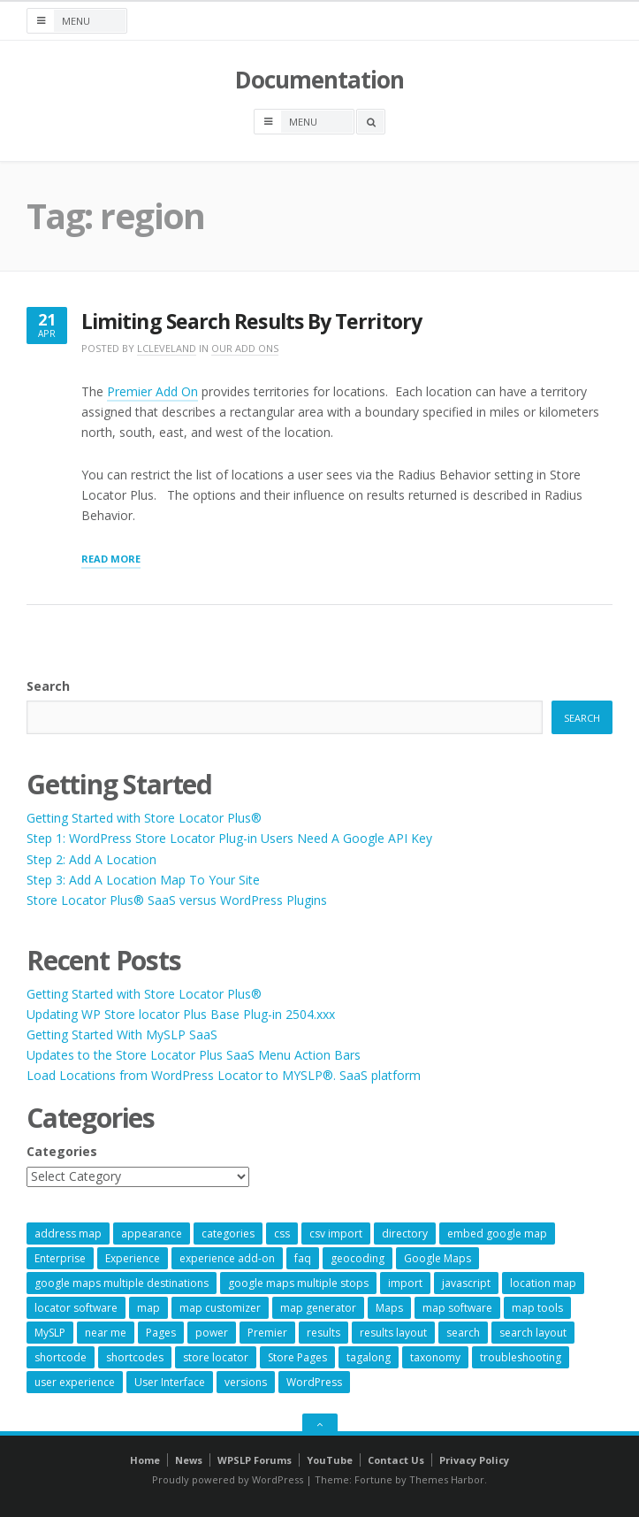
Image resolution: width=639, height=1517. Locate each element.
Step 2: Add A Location (91, 859)
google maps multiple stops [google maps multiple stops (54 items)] (298, 1283)
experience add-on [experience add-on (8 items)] (227, 1258)
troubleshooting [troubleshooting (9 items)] (520, 1357)
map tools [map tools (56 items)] (537, 1307)
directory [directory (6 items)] (405, 1233)
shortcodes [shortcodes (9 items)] (135, 1357)
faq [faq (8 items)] (302, 1258)
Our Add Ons (244, 348)
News (188, 1460)
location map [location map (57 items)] (543, 1283)
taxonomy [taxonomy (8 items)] (435, 1357)
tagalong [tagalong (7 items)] (368, 1357)
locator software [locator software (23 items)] (76, 1307)
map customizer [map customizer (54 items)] (220, 1307)
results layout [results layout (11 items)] (393, 1332)
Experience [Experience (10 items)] (132, 1258)
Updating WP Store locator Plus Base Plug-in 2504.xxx (181, 1014)
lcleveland (166, 348)
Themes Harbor (446, 1479)
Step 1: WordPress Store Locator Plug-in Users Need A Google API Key (229, 838)
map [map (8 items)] (148, 1307)
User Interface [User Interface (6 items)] (169, 1382)
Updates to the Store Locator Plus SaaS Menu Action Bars (194, 1054)
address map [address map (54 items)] (68, 1233)
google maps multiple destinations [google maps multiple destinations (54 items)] (121, 1283)
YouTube (330, 1460)
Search (48, 686)
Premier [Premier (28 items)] (267, 1332)
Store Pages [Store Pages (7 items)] (297, 1357)
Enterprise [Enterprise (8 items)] (60, 1258)
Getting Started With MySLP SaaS (122, 1034)
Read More (111, 560)
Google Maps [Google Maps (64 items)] (437, 1258)
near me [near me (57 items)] (105, 1332)
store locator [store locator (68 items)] (215, 1357)
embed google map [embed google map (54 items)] (497, 1233)
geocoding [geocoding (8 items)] (357, 1258)
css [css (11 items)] (282, 1233)
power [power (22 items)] (211, 1332)
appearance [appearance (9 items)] (151, 1233)
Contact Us (396, 1460)
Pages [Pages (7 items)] (161, 1332)
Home (145, 1460)
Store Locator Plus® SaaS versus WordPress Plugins (177, 900)
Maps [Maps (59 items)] (389, 1307)
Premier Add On (152, 391)
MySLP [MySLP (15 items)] (49, 1332)
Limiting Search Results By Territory (251, 321)
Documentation (319, 80)
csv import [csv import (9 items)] (335, 1233)
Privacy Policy (474, 1460)
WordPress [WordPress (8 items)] (314, 1382)
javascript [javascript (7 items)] (466, 1283)
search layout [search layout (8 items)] (533, 1332)
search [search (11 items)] (463, 1332)
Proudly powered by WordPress (227, 1479)
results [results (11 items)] (323, 1332)
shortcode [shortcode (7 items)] (60, 1357)
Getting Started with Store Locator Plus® (144, 817)
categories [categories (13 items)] (228, 1233)
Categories (62, 1151)
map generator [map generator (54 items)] (318, 1307)
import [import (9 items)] (405, 1283)
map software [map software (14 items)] (457, 1307)
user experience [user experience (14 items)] (74, 1382)
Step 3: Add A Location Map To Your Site (143, 879)
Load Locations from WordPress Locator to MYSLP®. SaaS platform (224, 1075)
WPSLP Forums (254, 1460)
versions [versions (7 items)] (245, 1382)
